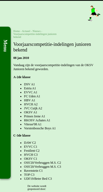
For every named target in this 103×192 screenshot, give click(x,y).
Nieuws (37, 31)
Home (16, 31)
